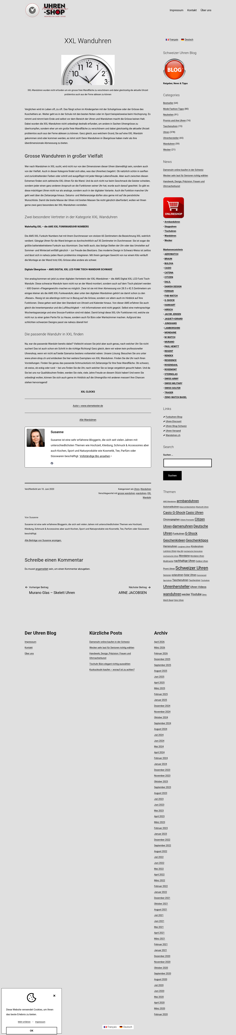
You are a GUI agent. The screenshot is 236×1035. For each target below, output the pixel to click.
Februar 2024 (161, 758)
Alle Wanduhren (87, 419)
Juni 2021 (159, 921)
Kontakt (192, 10)
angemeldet (42, 568)
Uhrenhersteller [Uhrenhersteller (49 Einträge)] (176, 586)
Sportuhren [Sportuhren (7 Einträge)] (167, 580)
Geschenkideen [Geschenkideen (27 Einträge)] (174, 540)
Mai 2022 (159, 868)
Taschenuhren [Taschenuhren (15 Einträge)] (180, 580)
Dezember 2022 (162, 839)
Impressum (176, 10)
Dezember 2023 (162, 770)
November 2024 (162, 711)
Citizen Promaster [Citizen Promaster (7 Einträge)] (187, 520)
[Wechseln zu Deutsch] (187, 40)
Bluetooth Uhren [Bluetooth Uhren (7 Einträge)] (202, 507)
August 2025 (160, 670)
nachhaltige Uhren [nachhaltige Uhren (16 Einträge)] (184, 560)
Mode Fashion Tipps (173, 109)
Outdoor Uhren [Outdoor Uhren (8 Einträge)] (202, 561)
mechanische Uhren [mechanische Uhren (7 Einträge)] (171, 556)
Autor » (77, 405)
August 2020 (160, 979)
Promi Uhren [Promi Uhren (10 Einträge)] (169, 568)
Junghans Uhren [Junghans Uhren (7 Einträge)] (184, 546)
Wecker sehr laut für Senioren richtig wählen (185, 175)
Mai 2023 (159, 810)
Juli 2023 (159, 799)
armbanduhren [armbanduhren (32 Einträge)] (188, 501)
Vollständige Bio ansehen (95, 456)
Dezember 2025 (162, 659)
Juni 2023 (159, 804)
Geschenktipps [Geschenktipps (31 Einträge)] (197, 540)
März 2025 (159, 688)
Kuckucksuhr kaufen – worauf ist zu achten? (112, 669)
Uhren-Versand (173, 430)
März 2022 (159, 880)
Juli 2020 (159, 985)
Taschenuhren (170, 126)
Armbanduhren (172, 221)
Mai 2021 (159, 927)
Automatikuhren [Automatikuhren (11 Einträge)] (171, 506)
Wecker (167, 149)
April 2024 (159, 752)
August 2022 (160, 851)
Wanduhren (145, 489)
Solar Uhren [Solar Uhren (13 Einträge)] (190, 575)
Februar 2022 (161, 886)
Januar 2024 (160, 764)
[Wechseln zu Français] (172, 40)
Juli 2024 (159, 735)
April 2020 (159, 1002)
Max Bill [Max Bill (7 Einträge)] (180, 551)
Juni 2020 (159, 991)
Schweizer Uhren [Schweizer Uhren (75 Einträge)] (191, 568)
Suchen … (168, 454)
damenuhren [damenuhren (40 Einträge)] (182, 526)
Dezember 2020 (162, 956)
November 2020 (162, 962)
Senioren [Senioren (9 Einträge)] (167, 575)
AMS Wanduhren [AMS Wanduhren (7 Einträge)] (169, 501)
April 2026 (159, 641)
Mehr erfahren (24, 1022)
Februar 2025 (161, 694)
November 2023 (162, 775)
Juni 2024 (159, 740)
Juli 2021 (159, 915)
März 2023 (159, 822)
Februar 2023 (161, 828)
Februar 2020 (161, 1014)
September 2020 (162, 973)
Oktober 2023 (161, 781)
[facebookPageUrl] (52, 463)
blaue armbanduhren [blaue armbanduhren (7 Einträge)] (188, 507)
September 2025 (162, 665)
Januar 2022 (160, 892)
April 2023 (159, 816)
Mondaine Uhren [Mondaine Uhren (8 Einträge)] (197, 556)
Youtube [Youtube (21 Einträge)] (196, 594)
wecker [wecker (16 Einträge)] (186, 594)
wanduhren (141, 493)
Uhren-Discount (173, 421)
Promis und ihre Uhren (174, 120)
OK (31, 1030)
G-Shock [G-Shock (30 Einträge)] (191, 533)
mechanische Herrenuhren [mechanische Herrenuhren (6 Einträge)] (193, 551)
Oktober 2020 (161, 967)
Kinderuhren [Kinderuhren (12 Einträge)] (197, 546)
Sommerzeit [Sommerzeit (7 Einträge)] (201, 575)
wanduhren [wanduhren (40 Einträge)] (172, 594)
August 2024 (160, 729)
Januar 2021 (160, 950)
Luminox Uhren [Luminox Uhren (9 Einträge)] (170, 551)
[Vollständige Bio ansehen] (111, 456)
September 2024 (162, 723)
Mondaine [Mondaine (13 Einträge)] (184, 555)
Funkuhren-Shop (174, 416)
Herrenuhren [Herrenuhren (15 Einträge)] (170, 546)
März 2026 (159, 647)
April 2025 (159, 682)
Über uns (206, 10)
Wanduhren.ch (173, 435)
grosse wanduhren (126, 493)
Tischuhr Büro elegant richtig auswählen (109, 664)
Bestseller (168, 103)
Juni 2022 (159, 863)
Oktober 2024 (161, 717)
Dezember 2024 (162, 705)
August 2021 (160, 909)
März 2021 (159, 938)
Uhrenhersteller (171, 138)
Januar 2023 (160, 833)
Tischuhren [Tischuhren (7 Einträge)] (205, 580)
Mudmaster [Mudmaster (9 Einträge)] (168, 561)
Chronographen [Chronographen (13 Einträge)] (171, 519)
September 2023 (162, 787)
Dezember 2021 (162, 898)
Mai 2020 (159, 996)
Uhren (137, 489)
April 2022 (159, 874)
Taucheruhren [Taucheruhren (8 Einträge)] (194, 580)
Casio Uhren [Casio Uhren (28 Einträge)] (194, 512)
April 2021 (159, 932)
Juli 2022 (159, 857)
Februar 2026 (161, 653)
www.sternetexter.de (92, 405)
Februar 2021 (161, 944)
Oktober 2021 (161, 903)
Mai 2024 (159, 746)
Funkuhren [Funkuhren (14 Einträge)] (179, 533)
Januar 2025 (160, 700)
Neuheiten (168, 114)
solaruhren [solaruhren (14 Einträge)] (177, 575)
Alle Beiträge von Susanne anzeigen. (43, 540)
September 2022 (162, 845)
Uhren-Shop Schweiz (176, 426)
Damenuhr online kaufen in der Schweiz (183, 169)
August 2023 (160, 793)
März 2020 (159, 1008)
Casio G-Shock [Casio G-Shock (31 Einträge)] (174, 512)
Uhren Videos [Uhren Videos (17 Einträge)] (198, 586)
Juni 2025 (159, 676)
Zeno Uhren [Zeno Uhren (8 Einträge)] (179, 600)
